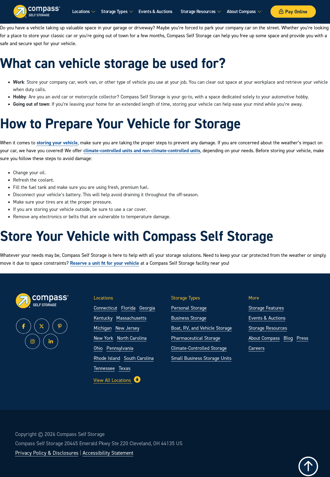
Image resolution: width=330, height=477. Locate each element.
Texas (124, 368)
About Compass (241, 11)
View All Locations (116, 379)
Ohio (98, 348)
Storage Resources (198, 11)
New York (103, 338)
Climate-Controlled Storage (199, 348)
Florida (128, 308)
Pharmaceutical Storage (195, 338)
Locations (81, 11)
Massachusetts (131, 318)
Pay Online (293, 11)
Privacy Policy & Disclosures (46, 453)
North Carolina (132, 338)
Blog (288, 338)
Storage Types (114, 11)
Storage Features (266, 308)
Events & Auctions (155, 11)
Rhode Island (107, 358)
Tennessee (104, 368)
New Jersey (127, 328)
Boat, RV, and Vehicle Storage (201, 328)
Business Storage (188, 318)
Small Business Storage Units (201, 358)
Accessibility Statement (108, 453)
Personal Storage (189, 308)
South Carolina (139, 358)
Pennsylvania (119, 348)
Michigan (103, 328)
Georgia (147, 308)
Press (302, 338)
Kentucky (103, 318)
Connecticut (105, 308)
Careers (257, 348)
